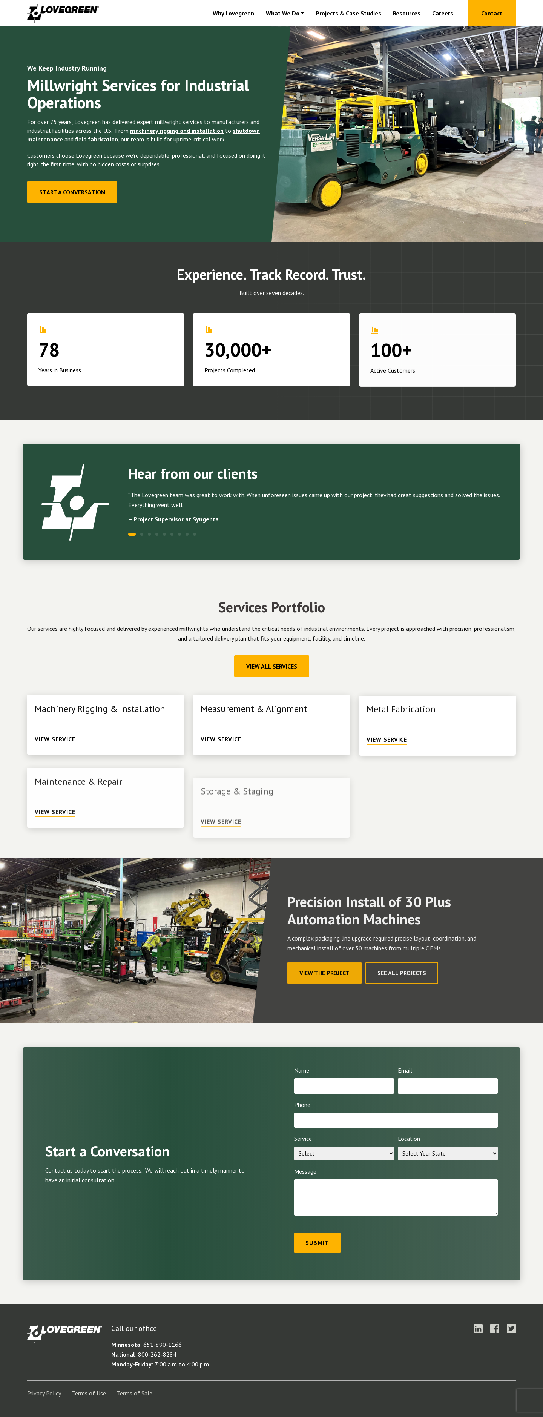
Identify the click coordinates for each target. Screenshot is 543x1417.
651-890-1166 (162, 1344)
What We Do (282, 13)
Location (409, 1138)
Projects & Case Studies (348, 13)
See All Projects (401, 973)
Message (305, 1171)
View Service (55, 774)
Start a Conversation (72, 192)
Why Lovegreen (233, 13)
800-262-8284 (157, 1354)
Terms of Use (89, 1393)
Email (405, 1070)
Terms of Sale (134, 1393)
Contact (491, 13)
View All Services (271, 666)
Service (303, 1138)
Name (301, 1070)
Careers (442, 13)
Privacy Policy (44, 1393)
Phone (302, 1104)
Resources (406, 13)
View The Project (324, 973)
